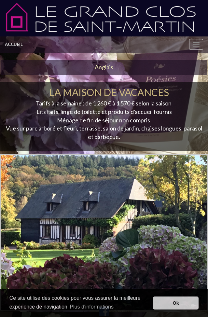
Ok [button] (176, 303)
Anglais (104, 67)
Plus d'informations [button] (92, 307)
